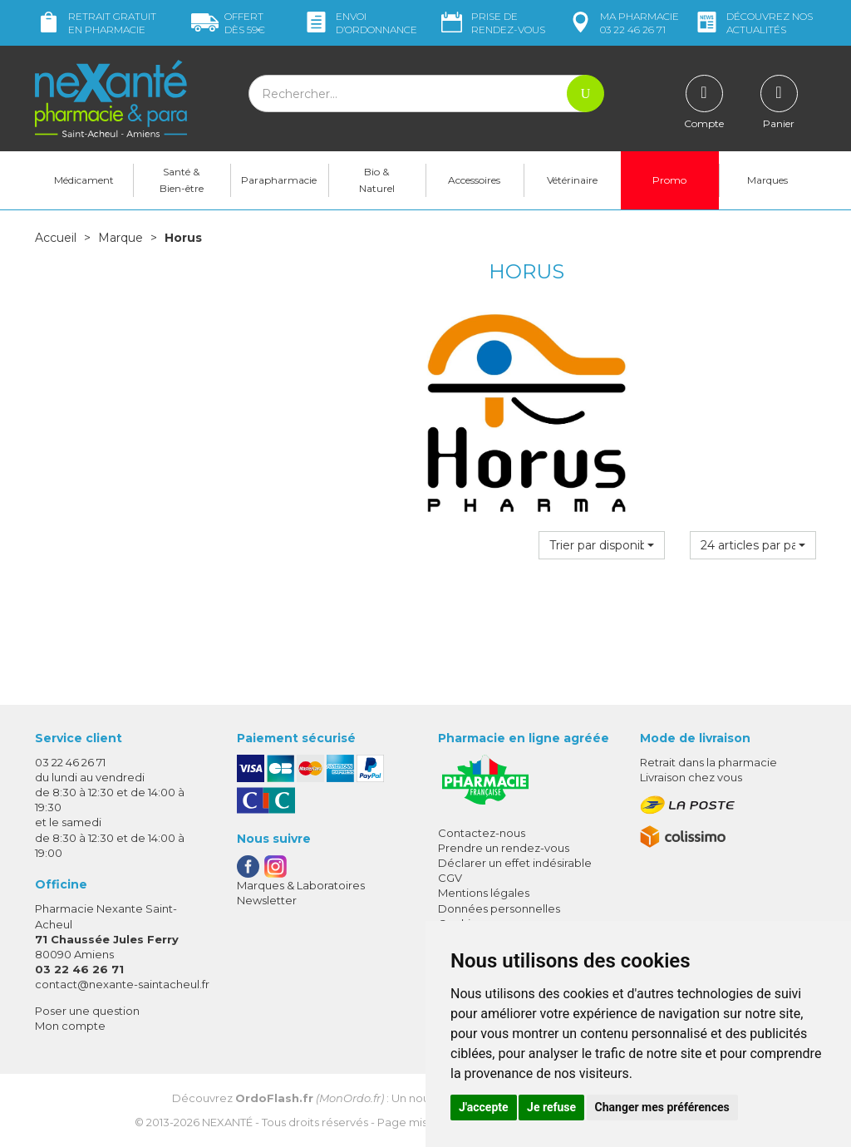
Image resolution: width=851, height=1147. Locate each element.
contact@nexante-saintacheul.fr (122, 984)
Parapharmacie (279, 180)
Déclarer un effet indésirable (515, 862)
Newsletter (267, 900)
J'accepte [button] (484, 1107)
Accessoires (474, 180)
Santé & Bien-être (182, 179)
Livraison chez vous (691, 777)
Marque (120, 237)
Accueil (55, 237)
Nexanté (227, 1122)
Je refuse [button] (551, 1107)
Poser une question (87, 1010)
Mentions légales (483, 892)
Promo (669, 180)
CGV (450, 877)
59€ (228, 23)
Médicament (84, 180)
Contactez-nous (481, 832)
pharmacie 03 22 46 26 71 (623, 23)
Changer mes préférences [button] (662, 1107)
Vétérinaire (572, 180)
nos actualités (753, 23)
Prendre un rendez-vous (503, 847)
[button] (602, 545)
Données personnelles (499, 908)
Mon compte (70, 1025)
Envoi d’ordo (360, 23)
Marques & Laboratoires (301, 885)
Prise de (491, 23)
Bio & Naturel (377, 179)
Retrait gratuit (95, 23)
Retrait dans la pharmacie (708, 762)
